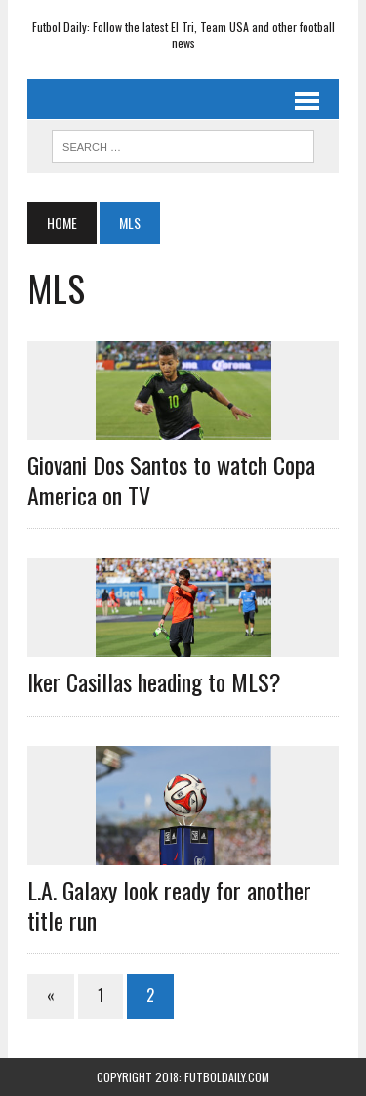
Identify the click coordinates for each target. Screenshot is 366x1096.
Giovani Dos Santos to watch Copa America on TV (171, 479)
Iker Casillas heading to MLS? (154, 681)
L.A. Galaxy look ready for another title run (169, 905)
